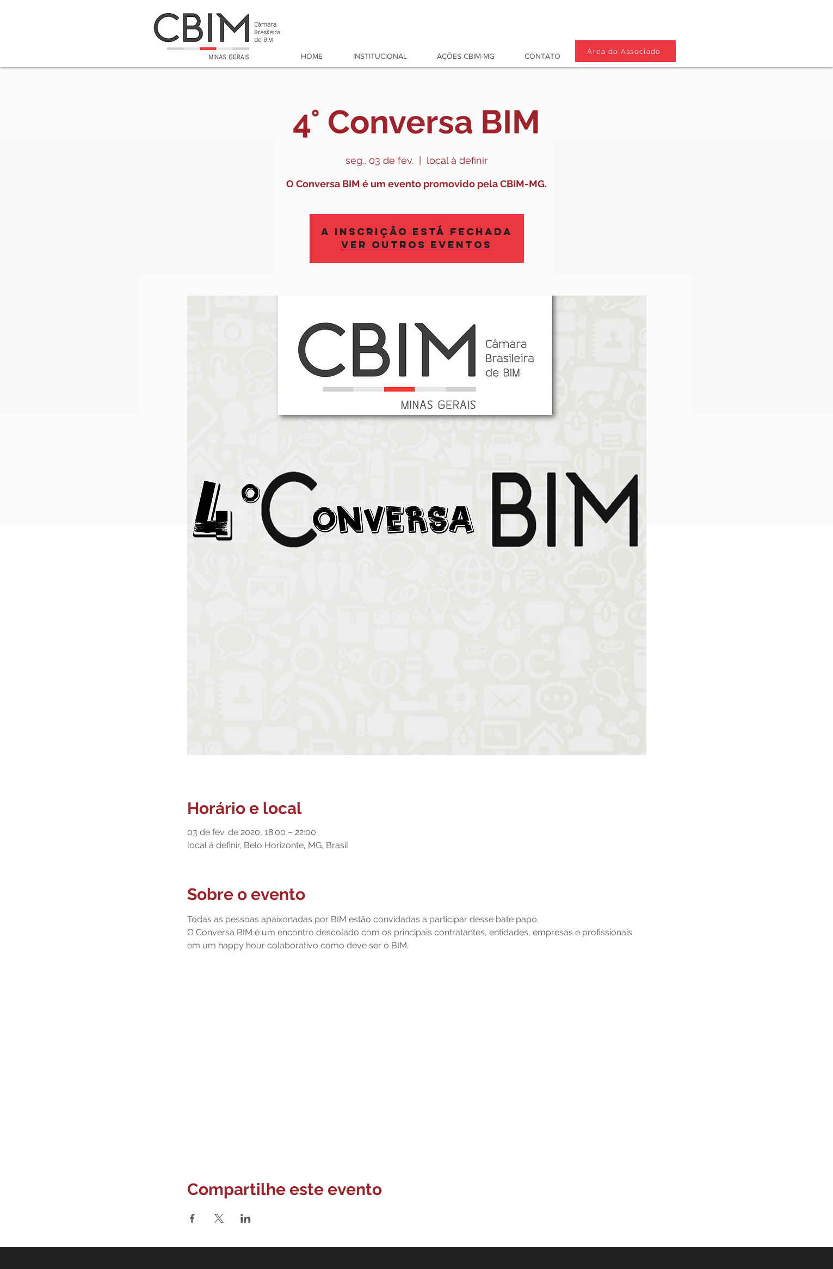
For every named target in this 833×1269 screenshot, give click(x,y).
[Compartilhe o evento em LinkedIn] (245, 1218)
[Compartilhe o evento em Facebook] (192, 1218)
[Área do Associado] (625, 51)
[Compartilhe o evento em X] (219, 1218)
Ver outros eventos (416, 244)
